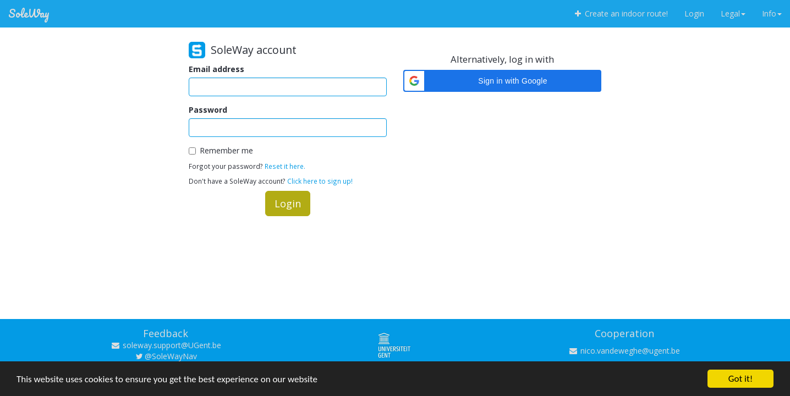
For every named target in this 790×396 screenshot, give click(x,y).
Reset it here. (285, 166)
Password (208, 110)
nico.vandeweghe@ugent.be (624, 350)
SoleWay (29, 13)
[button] (502, 81)
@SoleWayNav (166, 356)
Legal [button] (733, 13)
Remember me (221, 150)
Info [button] (772, 13)
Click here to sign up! (320, 181)
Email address (216, 69)
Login (694, 13)
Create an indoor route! (620, 13)
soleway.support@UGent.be (166, 345)
